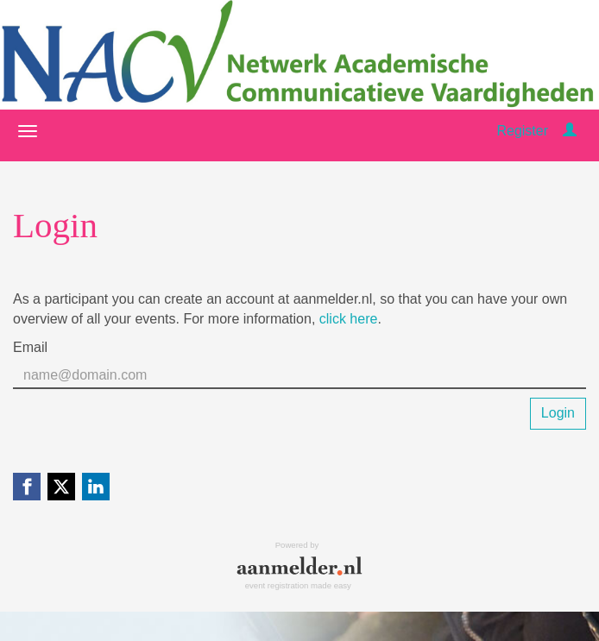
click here (348, 318)
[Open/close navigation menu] (28, 131)
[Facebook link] (27, 486)
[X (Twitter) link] (61, 486)
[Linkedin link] (96, 486)
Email (30, 347)
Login (558, 412)
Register (522, 130)
